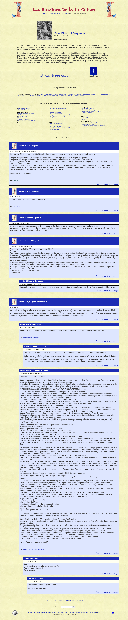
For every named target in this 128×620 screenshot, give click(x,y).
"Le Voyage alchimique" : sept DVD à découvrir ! (93, 125)
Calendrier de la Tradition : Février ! (26, 120)
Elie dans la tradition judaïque (89, 110)
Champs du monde (82, 612)
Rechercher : (57, 607)
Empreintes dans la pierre (56, 125)
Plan (98, 612)
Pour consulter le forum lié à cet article (53, 77)
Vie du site (92, 612)
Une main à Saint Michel (87, 112)
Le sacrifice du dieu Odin (55, 112)
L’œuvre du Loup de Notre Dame (33, 549)
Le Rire (83, 119)
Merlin (19, 115)
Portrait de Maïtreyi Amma (88, 124)
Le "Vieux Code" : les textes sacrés (58, 108)
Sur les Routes (55, 612)
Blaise (67, 13)
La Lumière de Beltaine (24, 108)
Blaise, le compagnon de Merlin (64, 95)
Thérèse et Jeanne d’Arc (87, 114)
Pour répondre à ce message (107, 184)
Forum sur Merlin (22, 116)
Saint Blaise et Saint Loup (89, 94)
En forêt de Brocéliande (55, 126)
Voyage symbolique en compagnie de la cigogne (61, 115)
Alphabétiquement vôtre (56, 13)
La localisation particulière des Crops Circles (60, 128)
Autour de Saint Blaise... (80, 95)
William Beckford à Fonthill (88, 108)
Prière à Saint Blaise (103, 94)
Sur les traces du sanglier (56, 113)
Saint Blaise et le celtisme (74, 94)
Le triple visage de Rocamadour (26, 113)
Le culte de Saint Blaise (60, 94)
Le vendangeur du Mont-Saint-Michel (90, 122)
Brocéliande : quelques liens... (57, 123)
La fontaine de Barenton (24, 110)
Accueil (45, 13)
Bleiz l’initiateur (18, 207)
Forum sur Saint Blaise (49, 95)
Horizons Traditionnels (68, 612)
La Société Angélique (87, 117)
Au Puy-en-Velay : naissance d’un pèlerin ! (92, 111)
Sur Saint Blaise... (22, 95)
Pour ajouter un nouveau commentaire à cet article (64, 600)
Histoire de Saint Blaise (46, 94)
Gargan (16, 180)
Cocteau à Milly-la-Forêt (24, 119)
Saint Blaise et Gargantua (35, 95)
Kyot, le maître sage (54, 129)
